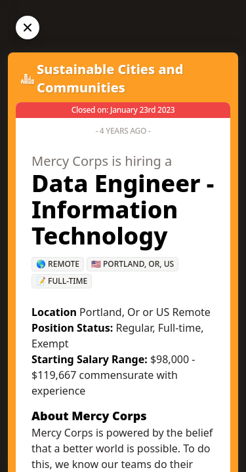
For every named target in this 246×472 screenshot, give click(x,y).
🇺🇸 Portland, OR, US (132, 263)
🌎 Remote (57, 263)
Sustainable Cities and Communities (110, 78)
